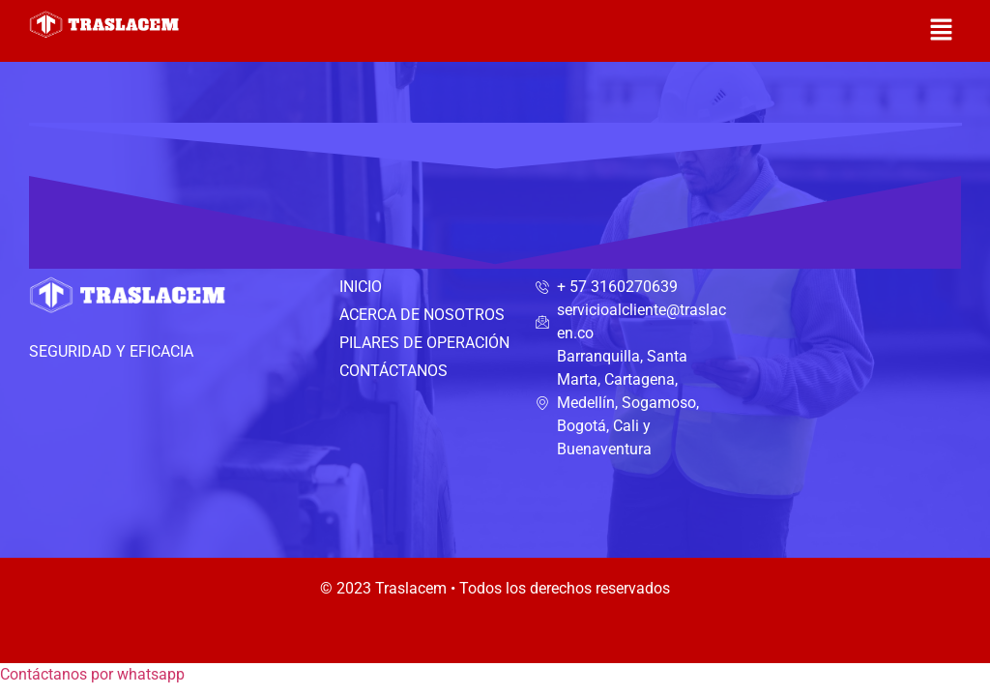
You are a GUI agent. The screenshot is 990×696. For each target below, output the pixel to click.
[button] (941, 31)
